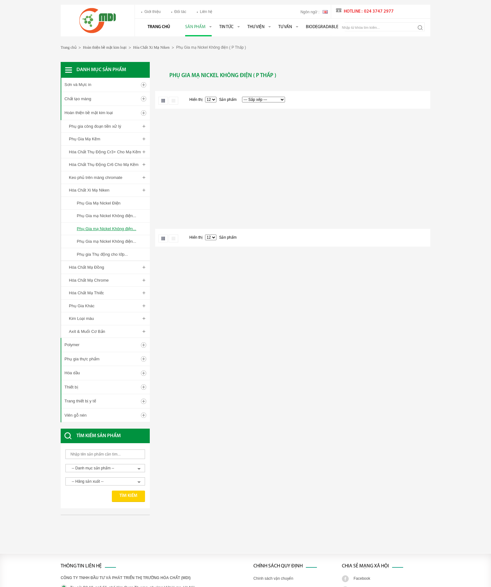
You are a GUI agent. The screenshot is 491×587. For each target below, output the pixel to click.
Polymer (72, 277)
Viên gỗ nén (75, 347)
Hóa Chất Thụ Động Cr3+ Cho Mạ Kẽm (105, 152)
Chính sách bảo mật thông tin (278, 566)
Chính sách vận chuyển (273, 511)
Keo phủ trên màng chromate (95, 177)
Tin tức (226, 27)
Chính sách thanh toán (272, 533)
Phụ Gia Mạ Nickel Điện (98, 203)
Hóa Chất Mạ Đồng (86, 267)
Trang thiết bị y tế (80, 333)
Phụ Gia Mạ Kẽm (84, 139)
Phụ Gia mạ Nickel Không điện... (106, 215)
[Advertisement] (111, 470)
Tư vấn (285, 27)
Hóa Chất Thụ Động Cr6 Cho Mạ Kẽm (103, 164)
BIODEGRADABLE (322, 27)
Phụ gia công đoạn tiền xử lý (95, 126)
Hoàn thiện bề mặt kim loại (105, 47)
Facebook (362, 511)
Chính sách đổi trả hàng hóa (277, 544)
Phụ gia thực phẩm (82, 291)
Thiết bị (71, 319)
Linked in (361, 533)
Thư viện (255, 27)
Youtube (360, 555)
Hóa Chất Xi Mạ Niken (151, 47)
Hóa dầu (72, 305)
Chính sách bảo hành (271, 555)
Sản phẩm (195, 27)
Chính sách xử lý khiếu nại (275, 522)
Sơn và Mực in (77, 84)
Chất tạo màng (77, 98)
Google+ (361, 544)
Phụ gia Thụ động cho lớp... (102, 254)
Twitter (359, 522)
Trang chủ (159, 27)
